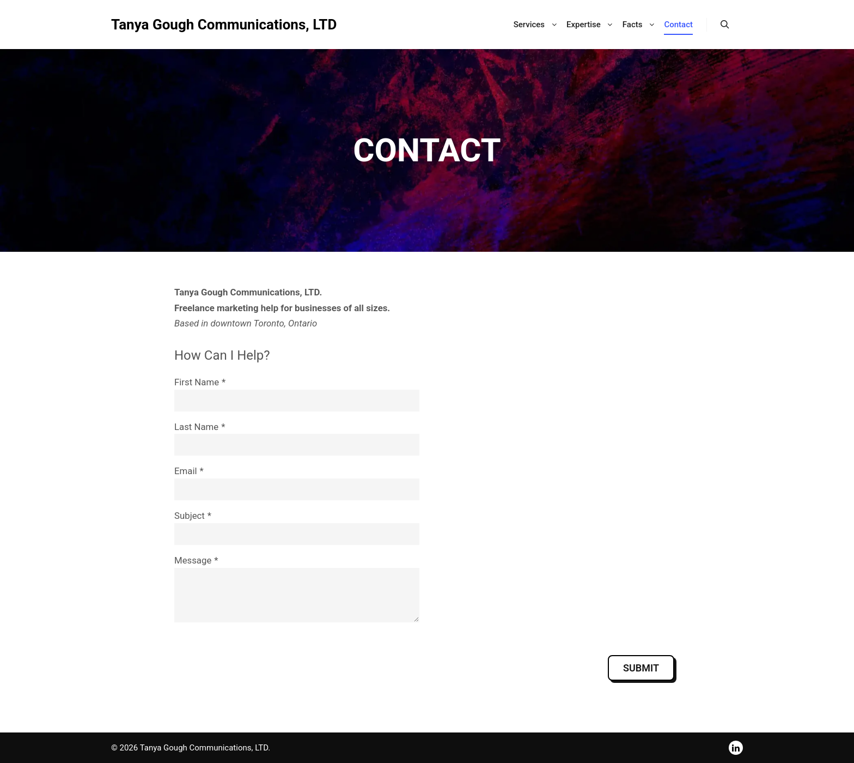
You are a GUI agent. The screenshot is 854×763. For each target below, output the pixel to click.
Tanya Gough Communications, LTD (224, 24)
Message (192, 560)
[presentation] (257, 667)
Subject (189, 515)
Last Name (196, 426)
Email (185, 470)
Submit (641, 668)
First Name (196, 382)
